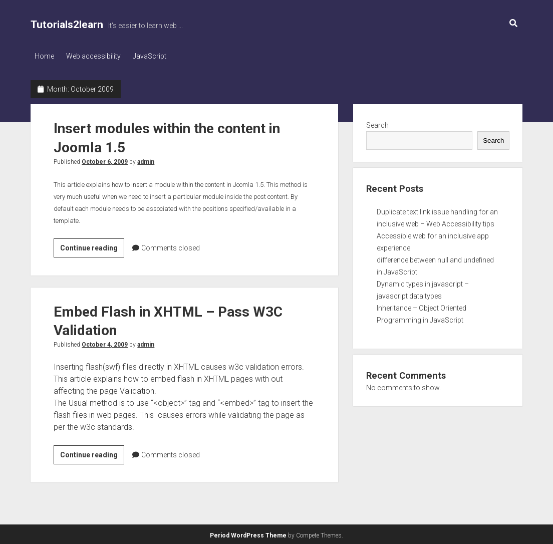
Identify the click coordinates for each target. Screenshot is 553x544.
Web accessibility (96, 56)
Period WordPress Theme (248, 533)
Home (44, 56)
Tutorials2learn (67, 25)
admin (145, 159)
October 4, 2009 (105, 343)
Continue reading (92, 247)
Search (377, 123)
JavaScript (155, 56)
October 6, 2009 (105, 159)
